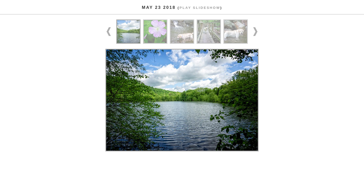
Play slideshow (199, 8)
